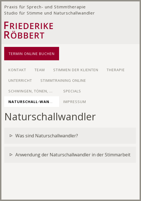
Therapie (116, 69)
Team (40, 69)
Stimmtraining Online (63, 80)
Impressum (74, 101)
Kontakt (17, 69)
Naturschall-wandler (33, 101)
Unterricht (20, 80)
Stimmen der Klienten (75, 69)
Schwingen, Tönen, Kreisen (36, 91)
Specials (72, 91)
